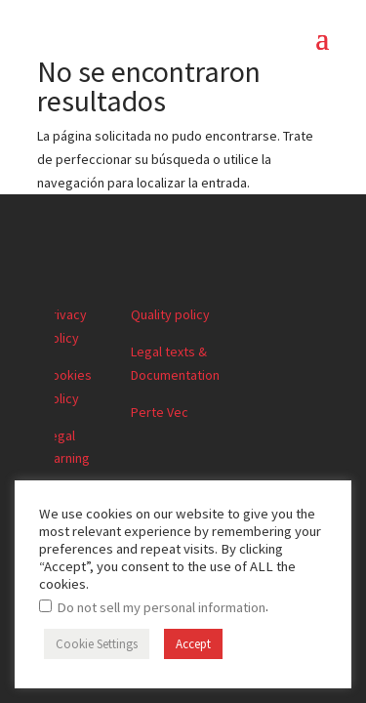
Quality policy (170, 314)
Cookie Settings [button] (97, 644)
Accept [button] (193, 644)
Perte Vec (159, 412)
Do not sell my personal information (161, 607)
